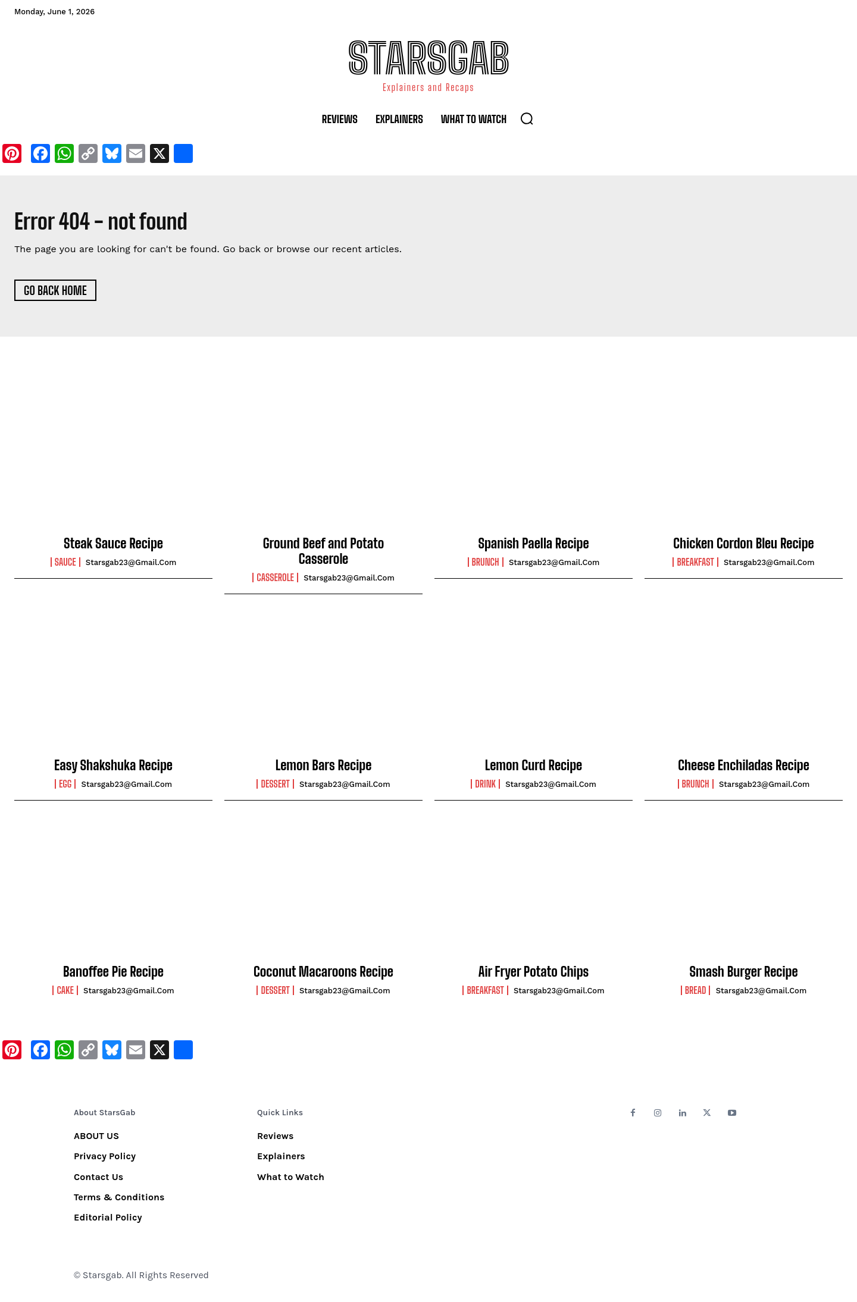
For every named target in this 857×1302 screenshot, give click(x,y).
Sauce (65, 566)
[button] (526, 118)
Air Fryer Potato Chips (533, 976)
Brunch (485, 566)
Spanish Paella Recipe (533, 547)
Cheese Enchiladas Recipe (743, 769)
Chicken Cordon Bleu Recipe (743, 547)
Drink (485, 788)
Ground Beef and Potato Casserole (323, 555)
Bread (695, 994)
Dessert (275, 788)
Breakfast (695, 566)
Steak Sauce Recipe (113, 547)
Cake (65, 994)
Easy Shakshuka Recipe (113, 769)
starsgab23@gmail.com (131, 566)
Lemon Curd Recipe (533, 769)
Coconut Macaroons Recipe (323, 976)
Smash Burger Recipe (743, 976)
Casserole (275, 581)
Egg (65, 788)
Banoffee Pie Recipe (113, 976)
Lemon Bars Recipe (324, 769)
